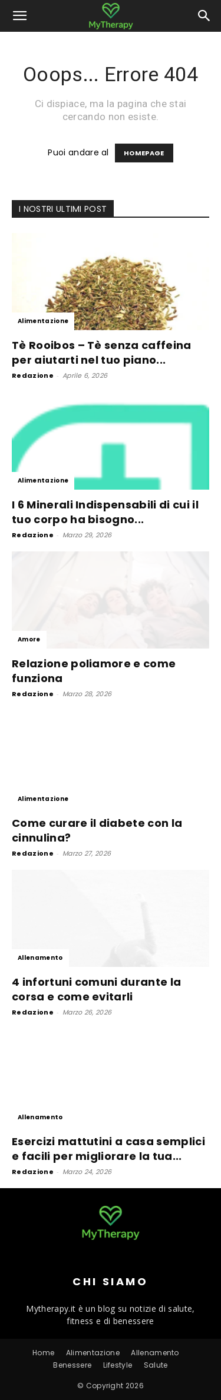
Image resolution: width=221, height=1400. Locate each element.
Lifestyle (118, 1365)
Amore (29, 639)
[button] (20, 16)
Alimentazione (43, 321)
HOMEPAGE (144, 153)
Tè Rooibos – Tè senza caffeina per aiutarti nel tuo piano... (102, 352)
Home (43, 1353)
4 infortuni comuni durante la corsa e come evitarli (96, 989)
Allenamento (40, 957)
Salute (156, 1365)
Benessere (72, 1365)
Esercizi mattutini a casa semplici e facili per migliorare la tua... (108, 1148)
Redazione (33, 375)
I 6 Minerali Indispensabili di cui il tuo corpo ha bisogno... (105, 512)
